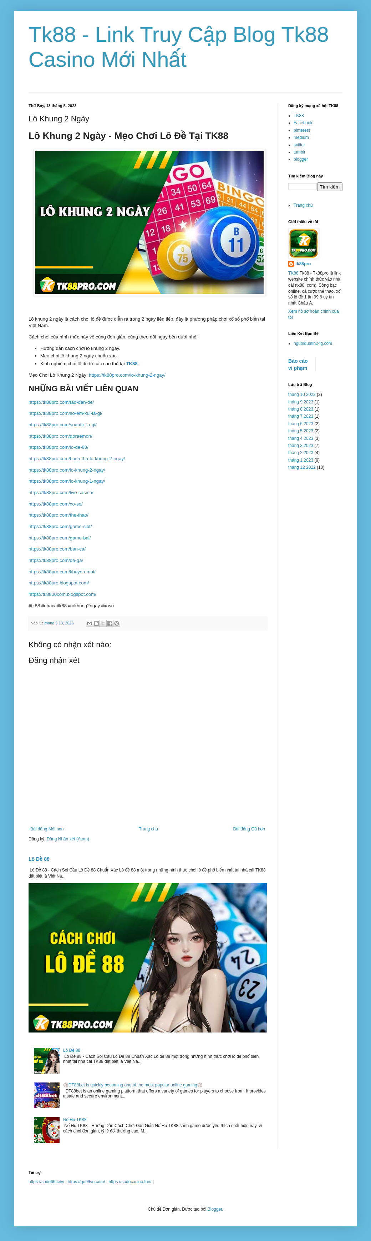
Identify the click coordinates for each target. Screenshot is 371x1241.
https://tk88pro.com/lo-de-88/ (58, 447)
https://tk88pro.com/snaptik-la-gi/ (63, 424)
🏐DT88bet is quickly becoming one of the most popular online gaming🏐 (133, 1084)
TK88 (131, 363)
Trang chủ (148, 829)
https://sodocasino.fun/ (129, 1181)
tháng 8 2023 (300, 409)
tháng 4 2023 (300, 438)
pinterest (302, 130)
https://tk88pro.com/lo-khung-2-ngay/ (127, 375)
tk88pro (303, 263)
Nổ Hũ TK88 (75, 1119)
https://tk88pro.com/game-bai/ (60, 538)
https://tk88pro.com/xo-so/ (56, 504)
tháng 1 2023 (300, 460)
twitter (299, 144)
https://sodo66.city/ (46, 1181)
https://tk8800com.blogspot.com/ (62, 594)
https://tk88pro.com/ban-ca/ (57, 549)
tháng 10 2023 (302, 394)
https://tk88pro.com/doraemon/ (60, 436)
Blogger (215, 1209)
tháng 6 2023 (300, 423)
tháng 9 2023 (300, 402)
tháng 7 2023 (300, 416)
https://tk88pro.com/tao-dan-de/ (61, 402)
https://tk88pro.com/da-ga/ (56, 560)
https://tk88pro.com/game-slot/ (60, 526)
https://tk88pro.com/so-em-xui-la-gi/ (65, 413)
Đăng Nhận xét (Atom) (68, 838)
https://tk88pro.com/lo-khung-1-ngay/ (67, 481)
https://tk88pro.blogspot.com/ (59, 583)
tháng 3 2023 (300, 445)
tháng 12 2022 (302, 467)
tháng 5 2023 (300, 430)
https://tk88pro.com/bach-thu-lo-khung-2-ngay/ (77, 458)
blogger (301, 159)
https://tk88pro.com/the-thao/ (58, 515)
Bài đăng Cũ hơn (249, 829)
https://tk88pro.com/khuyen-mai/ (62, 571)
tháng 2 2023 (300, 452)
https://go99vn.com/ (86, 1181)
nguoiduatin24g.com (313, 343)
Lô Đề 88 (39, 859)
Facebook (303, 122)
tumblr (299, 152)
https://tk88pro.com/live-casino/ (61, 492)
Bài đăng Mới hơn (46, 829)
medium (301, 137)
